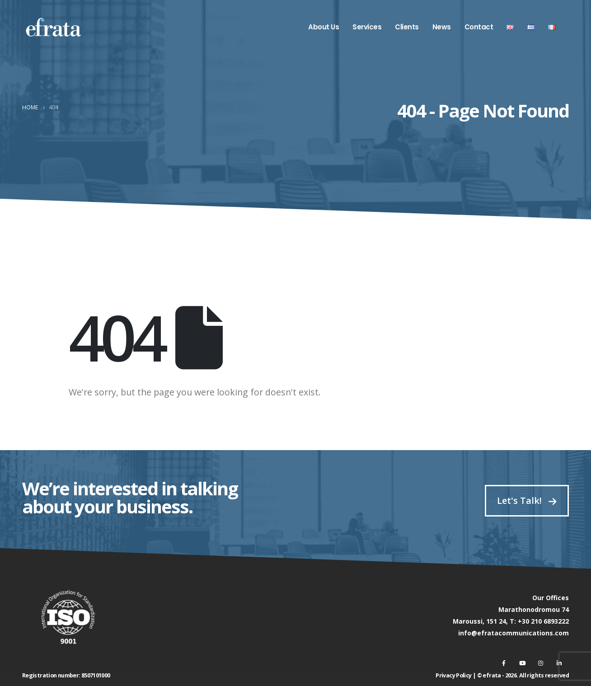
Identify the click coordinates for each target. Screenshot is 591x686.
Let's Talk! (527, 500)
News (441, 27)
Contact (478, 27)
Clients (407, 27)
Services (366, 27)
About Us (323, 27)
